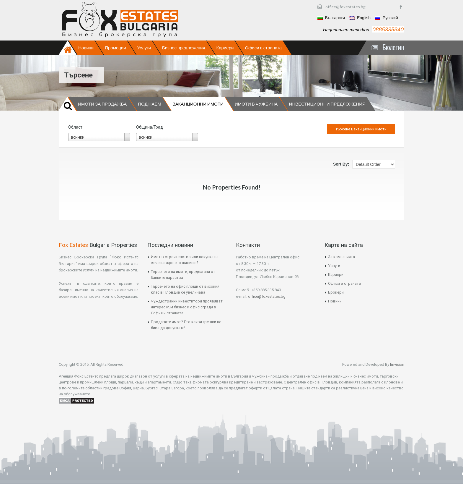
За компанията (341, 257)
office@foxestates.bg (345, 6)
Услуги (144, 47)
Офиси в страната (263, 47)
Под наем (149, 103)
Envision (396, 364)
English (360, 17)
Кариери (225, 47)
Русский (386, 17)
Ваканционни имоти (198, 103)
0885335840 (388, 29)
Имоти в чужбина (256, 103)
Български (331, 17)
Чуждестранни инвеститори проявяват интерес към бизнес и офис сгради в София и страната (187, 307)
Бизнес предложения (183, 47)
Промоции (115, 47)
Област (75, 127)
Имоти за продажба (102, 103)
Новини (86, 47)
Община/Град (149, 127)
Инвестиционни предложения (327, 103)
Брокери (336, 292)
